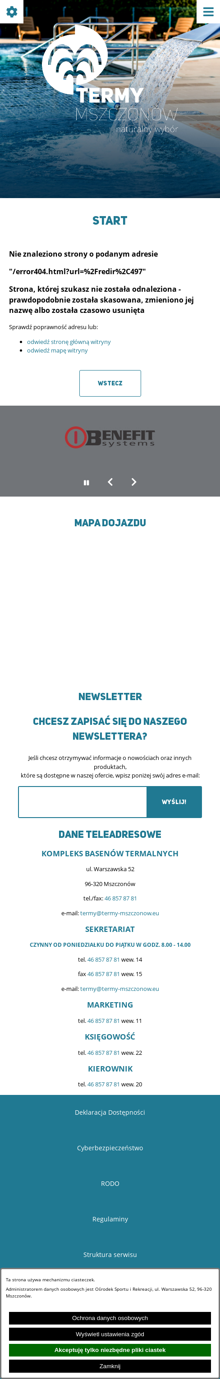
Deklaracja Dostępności (110, 1112)
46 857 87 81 (121, 898)
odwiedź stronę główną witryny (69, 342)
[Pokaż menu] (208, 11)
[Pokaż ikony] (11, 11)
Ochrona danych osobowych (110, 1318)
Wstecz (110, 383)
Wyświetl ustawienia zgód (110, 1334)
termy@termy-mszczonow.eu (119, 913)
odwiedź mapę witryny (57, 350)
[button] (110, 482)
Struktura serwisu (110, 1254)
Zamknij (110, 1366)
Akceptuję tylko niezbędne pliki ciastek (110, 1350)
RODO (110, 1183)
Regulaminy (110, 1219)
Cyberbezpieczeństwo (110, 1148)
